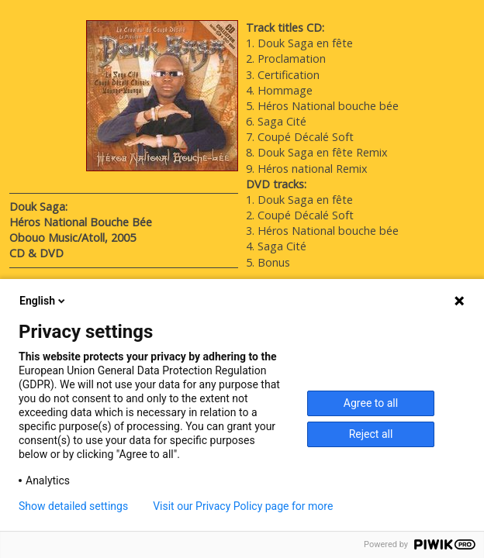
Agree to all (371, 403)
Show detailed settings (73, 506)
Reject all (371, 434)
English (43, 300)
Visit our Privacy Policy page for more (243, 506)
